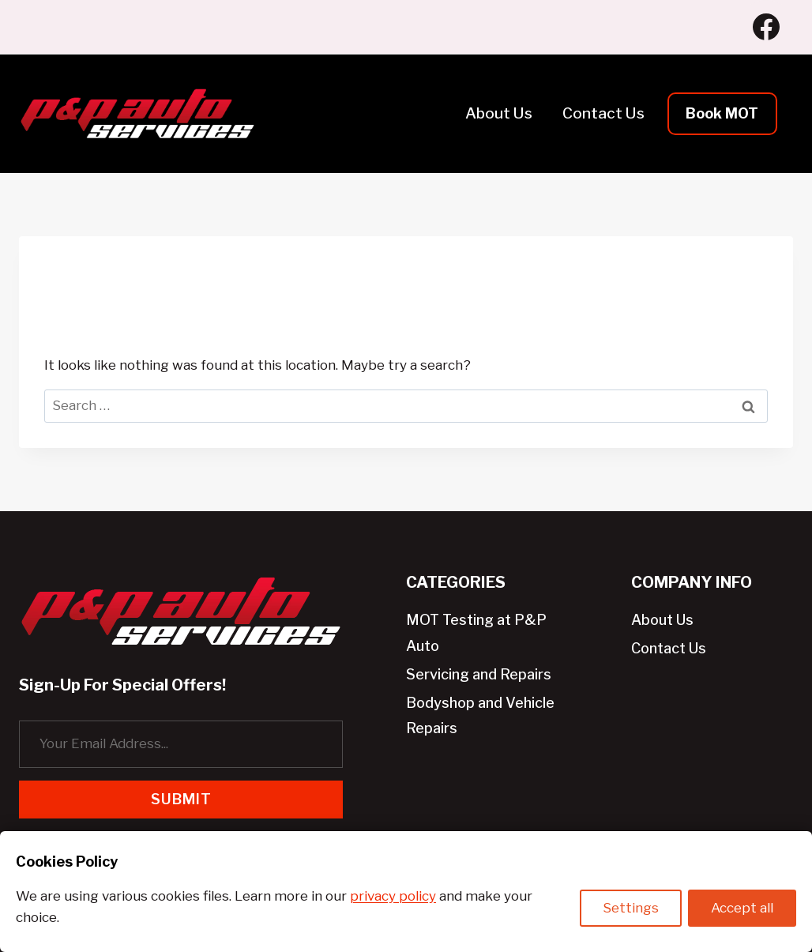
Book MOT (722, 113)
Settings (629, 909)
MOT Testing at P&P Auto (476, 632)
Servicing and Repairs (478, 674)
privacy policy (393, 896)
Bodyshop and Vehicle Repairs (480, 715)
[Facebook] (766, 27)
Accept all (742, 909)
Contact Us (603, 113)
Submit (181, 799)
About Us (498, 113)
